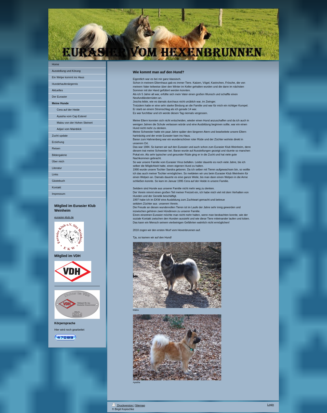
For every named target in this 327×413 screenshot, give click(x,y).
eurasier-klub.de (64, 217)
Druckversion (123, 405)
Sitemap (140, 405)
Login (270, 404)
